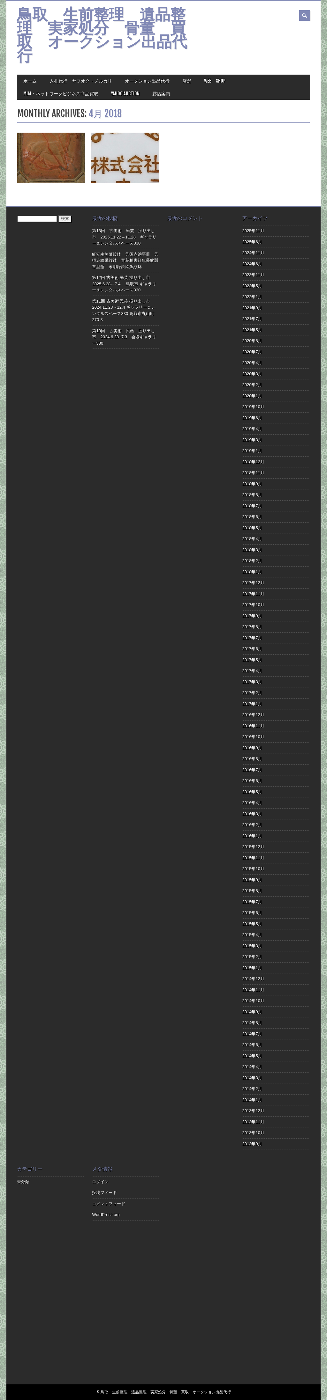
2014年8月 (252, 1022)
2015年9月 (252, 879)
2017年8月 (252, 626)
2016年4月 (252, 802)
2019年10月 (253, 406)
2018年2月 (252, 560)
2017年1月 (252, 703)
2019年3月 (252, 439)
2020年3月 (252, 373)
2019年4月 (252, 428)
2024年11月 (253, 252)
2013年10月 (253, 1132)
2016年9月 (252, 747)
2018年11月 (253, 472)
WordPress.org (105, 1214)
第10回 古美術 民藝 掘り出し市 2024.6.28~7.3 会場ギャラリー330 (124, 337)
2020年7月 (252, 351)
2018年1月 (252, 571)
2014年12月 (253, 978)
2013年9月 (252, 1143)
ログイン (100, 1181)
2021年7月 (252, 318)
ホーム (30, 81)
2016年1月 (252, 835)
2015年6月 (252, 912)
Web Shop (214, 81)
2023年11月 (253, 274)
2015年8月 (252, 890)
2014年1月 (252, 1099)
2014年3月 (252, 1077)
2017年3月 (252, 681)
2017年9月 (252, 615)
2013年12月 (253, 1110)
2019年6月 (252, 417)
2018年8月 (252, 494)
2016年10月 (253, 736)
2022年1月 (252, 296)
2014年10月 (253, 1000)
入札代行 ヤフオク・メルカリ (80, 81)
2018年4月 (252, 538)
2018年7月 (252, 505)
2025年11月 (253, 230)
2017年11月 (253, 593)
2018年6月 (252, 516)
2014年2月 (252, 1088)
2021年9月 (252, 307)
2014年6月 (252, 1044)
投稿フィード (104, 1192)
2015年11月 (253, 857)
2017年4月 (252, 670)
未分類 (23, 1181)
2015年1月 (252, 967)
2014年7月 (252, 1033)
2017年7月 (252, 637)
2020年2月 (252, 384)
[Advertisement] (200, 1274)
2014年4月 (252, 1066)
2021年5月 (252, 329)
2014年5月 (252, 1055)
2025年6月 (252, 241)
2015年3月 (252, 945)
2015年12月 (253, 846)
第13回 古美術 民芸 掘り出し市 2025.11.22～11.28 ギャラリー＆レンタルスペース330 (124, 237)
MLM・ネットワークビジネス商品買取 (60, 93)
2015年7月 (252, 901)
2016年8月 (252, 758)
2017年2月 (252, 692)
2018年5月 (252, 527)
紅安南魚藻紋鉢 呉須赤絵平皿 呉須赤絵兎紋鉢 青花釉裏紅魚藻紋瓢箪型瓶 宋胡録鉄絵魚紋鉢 (125, 260)
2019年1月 (252, 450)
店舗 (186, 81)
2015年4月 (252, 934)
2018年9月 (252, 483)
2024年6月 (252, 263)
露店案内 (161, 93)
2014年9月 (252, 1011)
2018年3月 (252, 549)
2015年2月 (252, 956)
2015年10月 (253, 868)
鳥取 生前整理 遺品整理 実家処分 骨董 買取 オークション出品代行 (102, 36)
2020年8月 (252, 340)
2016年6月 (252, 780)
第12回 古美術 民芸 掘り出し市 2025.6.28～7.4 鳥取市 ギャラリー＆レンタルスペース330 (124, 283)
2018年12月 (253, 461)
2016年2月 (252, 824)
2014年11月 (253, 989)
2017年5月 (252, 659)
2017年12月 (253, 582)
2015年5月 (252, 923)
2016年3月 (252, 813)
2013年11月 (253, 1121)
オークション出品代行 (147, 81)
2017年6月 (252, 648)
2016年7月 (252, 769)
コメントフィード (108, 1203)
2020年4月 (252, 362)
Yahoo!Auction (125, 93)
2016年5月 (252, 791)
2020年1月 (252, 395)
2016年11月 (253, 725)
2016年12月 (253, 714)
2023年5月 (252, 285)
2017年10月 (253, 604)
